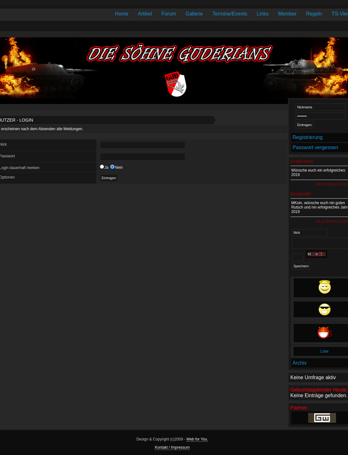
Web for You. (197, 439)
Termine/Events (229, 13)
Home (122, 13)
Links (262, 13)
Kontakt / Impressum (172, 447)
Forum (169, 13)
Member (287, 13)
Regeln (314, 13)
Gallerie (194, 13)
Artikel (145, 13)
